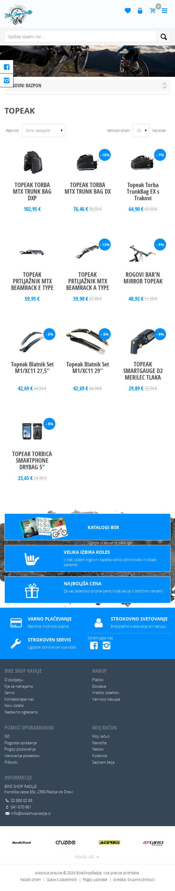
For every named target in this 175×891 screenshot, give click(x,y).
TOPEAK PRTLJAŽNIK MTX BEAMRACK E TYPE (32, 281)
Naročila (99, 742)
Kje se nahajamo (18, 686)
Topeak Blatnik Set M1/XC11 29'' (87, 367)
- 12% (104, 244)
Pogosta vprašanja (20, 742)
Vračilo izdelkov (105, 692)
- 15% (104, 155)
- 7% (160, 155)
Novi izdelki (14, 705)
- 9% (160, 334)
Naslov (98, 749)
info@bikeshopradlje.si (31, 813)
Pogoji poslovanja (20, 749)
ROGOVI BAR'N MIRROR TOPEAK (143, 277)
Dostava (99, 686)
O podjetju (13, 679)
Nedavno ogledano (21, 712)
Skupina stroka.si (141, 879)
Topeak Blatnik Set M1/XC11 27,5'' (32, 367)
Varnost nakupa (106, 699)
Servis (9, 692)
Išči (7, 736)
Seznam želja (103, 762)
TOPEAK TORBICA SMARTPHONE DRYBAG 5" (32, 460)
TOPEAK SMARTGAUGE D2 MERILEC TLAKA (143, 370)
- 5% (160, 244)
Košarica (99, 755)
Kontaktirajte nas (19, 699)
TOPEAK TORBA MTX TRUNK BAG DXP (32, 191)
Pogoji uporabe (95, 879)
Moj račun (101, 736)
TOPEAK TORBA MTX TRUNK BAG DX (88, 188)
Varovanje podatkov (21, 755)
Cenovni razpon (24, 85)
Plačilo (98, 679)
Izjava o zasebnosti (62, 879)
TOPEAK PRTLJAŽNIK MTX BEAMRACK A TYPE (87, 281)
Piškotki (11, 762)
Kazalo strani (30, 879)
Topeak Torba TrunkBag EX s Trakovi (143, 191)
